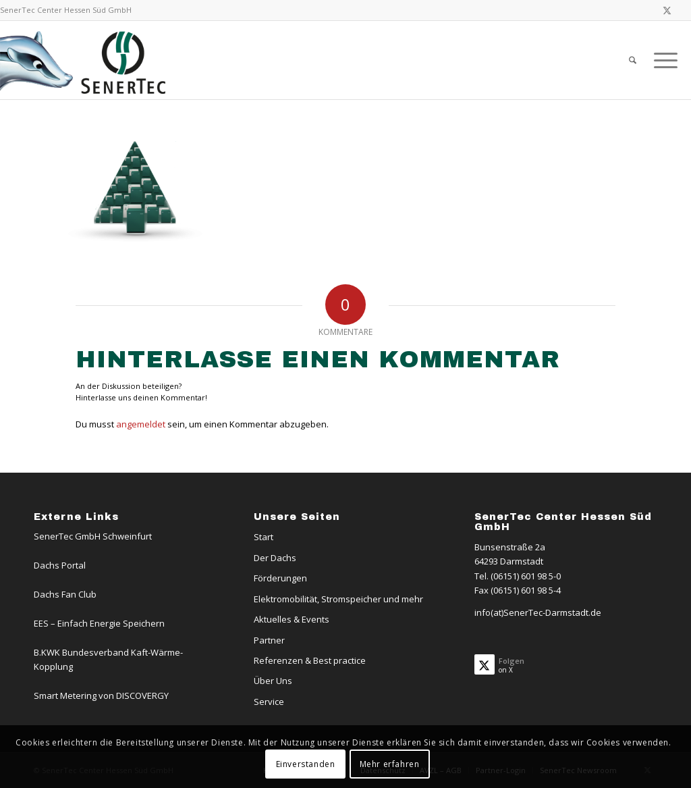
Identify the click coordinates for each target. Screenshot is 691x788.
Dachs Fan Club (65, 594)
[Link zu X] (667, 10)
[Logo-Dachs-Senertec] (85, 60)
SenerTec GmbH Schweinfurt (93, 536)
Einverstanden (305, 764)
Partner (269, 640)
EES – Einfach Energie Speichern (99, 623)
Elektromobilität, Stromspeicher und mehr (338, 599)
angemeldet (140, 424)
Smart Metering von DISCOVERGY (101, 695)
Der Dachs (275, 558)
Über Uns (273, 681)
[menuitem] (632, 60)
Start (263, 537)
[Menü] (661, 60)
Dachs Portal (60, 565)
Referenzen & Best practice (310, 660)
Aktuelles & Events (291, 619)
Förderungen (280, 578)
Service (269, 701)
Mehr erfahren (390, 764)
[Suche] (632, 60)
